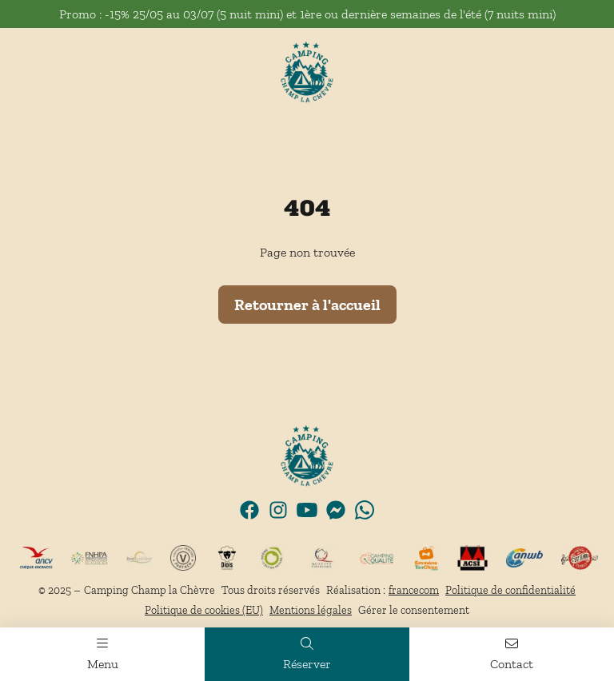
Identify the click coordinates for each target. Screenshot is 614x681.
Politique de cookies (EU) (204, 610)
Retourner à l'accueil (307, 304)
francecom (414, 590)
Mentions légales (310, 610)
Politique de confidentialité (510, 590)
